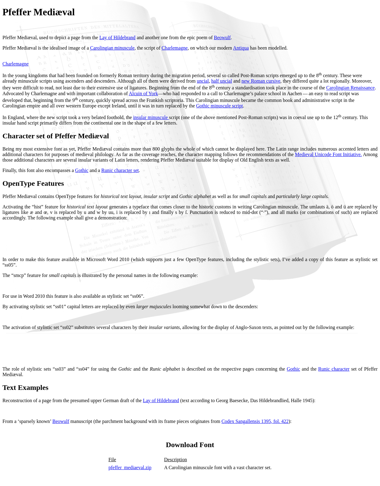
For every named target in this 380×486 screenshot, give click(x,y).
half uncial (221, 81)
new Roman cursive (261, 81)
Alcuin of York (143, 93)
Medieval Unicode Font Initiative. (328, 154)
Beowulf (222, 37)
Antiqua (241, 47)
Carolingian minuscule (112, 47)
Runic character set (120, 170)
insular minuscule (151, 117)
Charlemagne (174, 47)
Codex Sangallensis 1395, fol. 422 (255, 421)
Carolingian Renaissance (350, 88)
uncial (203, 81)
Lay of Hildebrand (117, 37)
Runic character (333, 369)
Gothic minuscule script (219, 105)
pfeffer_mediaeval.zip (130, 467)
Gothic (82, 170)
